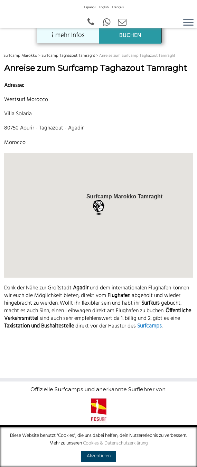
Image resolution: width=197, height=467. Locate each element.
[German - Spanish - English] (107, 23)
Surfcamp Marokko (20, 55)
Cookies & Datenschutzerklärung (115, 443)
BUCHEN (130, 35)
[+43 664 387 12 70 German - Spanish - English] (91, 23)
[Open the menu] (188, 23)
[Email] (122, 23)
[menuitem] (89, 9)
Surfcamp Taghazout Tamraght (68, 55)
